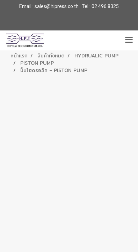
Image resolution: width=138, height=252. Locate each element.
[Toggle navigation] (129, 40)
